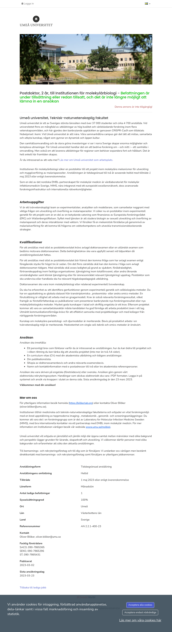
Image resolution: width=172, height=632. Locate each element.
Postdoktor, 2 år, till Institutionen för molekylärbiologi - (85, 97)
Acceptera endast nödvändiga (140, 612)
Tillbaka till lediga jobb (33, 587)
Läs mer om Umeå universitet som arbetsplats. (86, 160)
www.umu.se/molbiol (98, 427)
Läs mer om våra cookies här (140, 620)
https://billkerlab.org (80, 403)
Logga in (28, 3)
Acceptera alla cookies (140, 605)
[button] (147, 3)
